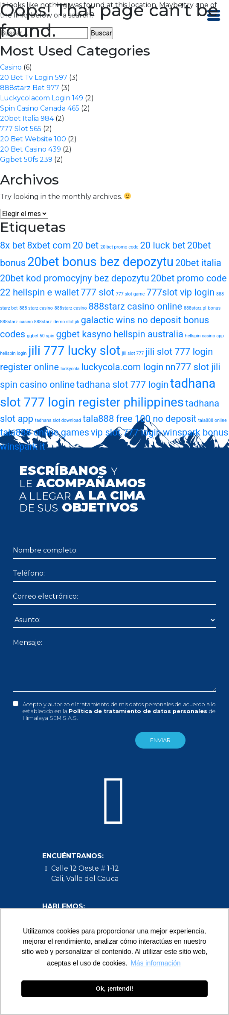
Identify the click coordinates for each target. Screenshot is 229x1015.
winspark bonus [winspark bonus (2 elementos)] (195, 432)
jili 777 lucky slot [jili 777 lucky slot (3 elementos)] (74, 350)
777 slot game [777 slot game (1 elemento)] (130, 294)
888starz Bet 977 (29, 88)
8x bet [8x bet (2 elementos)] (13, 245)
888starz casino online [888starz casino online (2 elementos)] (135, 306)
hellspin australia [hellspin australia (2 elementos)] (148, 334)
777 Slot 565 (20, 129)
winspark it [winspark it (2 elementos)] (22, 446)
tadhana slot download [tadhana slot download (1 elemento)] (58, 420)
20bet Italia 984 (27, 118)
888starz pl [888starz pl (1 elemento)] (195, 308)
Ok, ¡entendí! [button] (114, 988)
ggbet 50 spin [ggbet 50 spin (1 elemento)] (40, 336)
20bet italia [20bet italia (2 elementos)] (198, 262)
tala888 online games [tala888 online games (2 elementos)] (44, 432)
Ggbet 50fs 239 (26, 159)
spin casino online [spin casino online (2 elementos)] (37, 384)
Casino (11, 67)
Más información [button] (155, 963)
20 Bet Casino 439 (30, 149)
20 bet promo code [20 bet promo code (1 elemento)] (119, 247)
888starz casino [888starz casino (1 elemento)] (71, 308)
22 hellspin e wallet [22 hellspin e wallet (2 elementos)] (39, 292)
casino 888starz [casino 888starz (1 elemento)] (36, 322)
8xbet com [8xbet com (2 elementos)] (49, 245)
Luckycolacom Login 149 (41, 98)
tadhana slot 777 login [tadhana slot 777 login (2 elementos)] (122, 384)
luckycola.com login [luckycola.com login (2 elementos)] (122, 367)
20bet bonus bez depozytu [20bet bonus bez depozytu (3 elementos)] (100, 261)
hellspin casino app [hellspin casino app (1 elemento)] (204, 336)
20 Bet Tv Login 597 (33, 77)
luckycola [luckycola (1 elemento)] (70, 368)
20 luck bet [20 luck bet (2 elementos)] (162, 245)
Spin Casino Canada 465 (39, 108)
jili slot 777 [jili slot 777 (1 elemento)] (133, 353)
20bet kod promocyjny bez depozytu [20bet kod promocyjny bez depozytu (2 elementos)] (74, 278)
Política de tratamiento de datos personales (139, 711)
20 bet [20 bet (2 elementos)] (85, 245)
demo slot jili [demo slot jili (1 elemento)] (66, 322)
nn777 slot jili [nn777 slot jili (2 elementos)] (192, 367)
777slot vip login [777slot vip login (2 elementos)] (180, 292)
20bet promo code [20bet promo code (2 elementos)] (189, 278)
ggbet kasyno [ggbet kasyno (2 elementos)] (83, 334)
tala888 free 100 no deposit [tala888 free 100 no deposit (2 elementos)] (140, 418)
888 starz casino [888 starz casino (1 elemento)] (35, 308)
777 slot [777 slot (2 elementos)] (97, 292)
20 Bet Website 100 (33, 139)
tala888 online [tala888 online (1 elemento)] (212, 420)
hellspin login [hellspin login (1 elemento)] (13, 353)
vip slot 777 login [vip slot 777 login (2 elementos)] (126, 432)
